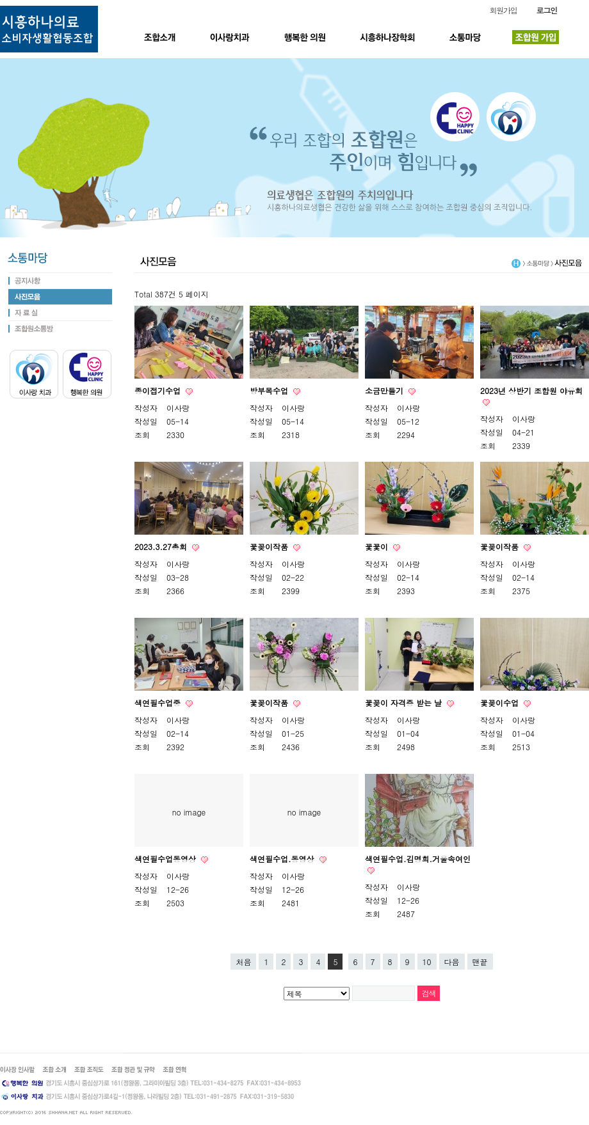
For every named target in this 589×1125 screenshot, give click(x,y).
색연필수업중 (158, 702)
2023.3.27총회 (162, 546)
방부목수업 (270, 390)
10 (427, 961)
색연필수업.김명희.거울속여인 (418, 858)
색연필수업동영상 (166, 858)
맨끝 (480, 961)
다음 (452, 961)
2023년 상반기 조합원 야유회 (531, 390)
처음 (243, 961)
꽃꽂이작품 (270, 546)
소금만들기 (385, 390)
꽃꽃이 (378, 546)
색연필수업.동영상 (283, 858)
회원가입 (503, 9)
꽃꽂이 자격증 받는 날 (404, 702)
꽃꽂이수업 (500, 702)
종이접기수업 (158, 390)
